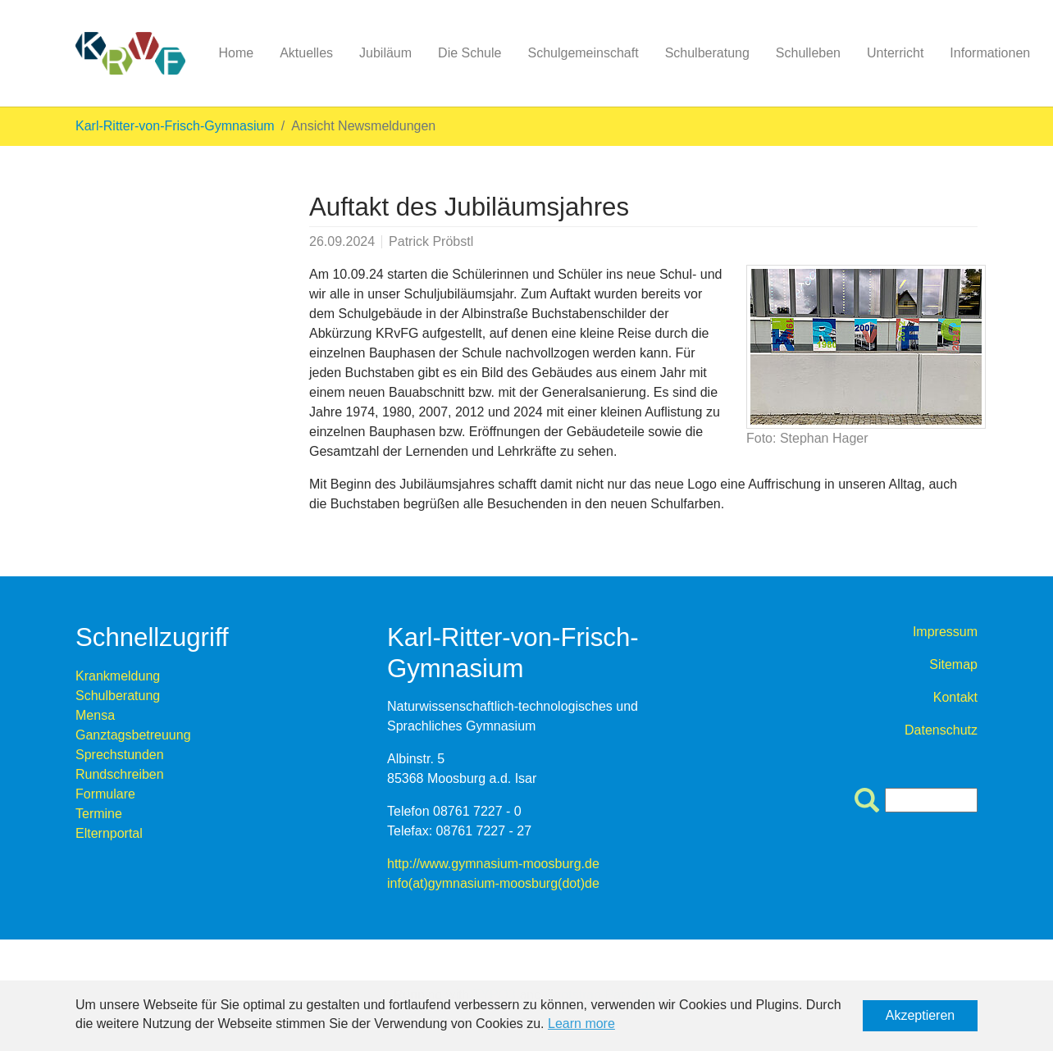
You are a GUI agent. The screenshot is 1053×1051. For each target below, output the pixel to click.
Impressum (945, 632)
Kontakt (955, 697)
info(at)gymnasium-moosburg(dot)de (493, 883)
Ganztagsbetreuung (133, 735)
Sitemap (953, 664)
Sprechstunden (119, 755)
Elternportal (109, 833)
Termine (98, 814)
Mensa (95, 715)
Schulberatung (117, 696)
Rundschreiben (119, 774)
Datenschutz (941, 730)
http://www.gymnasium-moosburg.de (493, 864)
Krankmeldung (117, 676)
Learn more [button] (581, 1024)
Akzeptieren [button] (920, 1015)
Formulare (105, 794)
